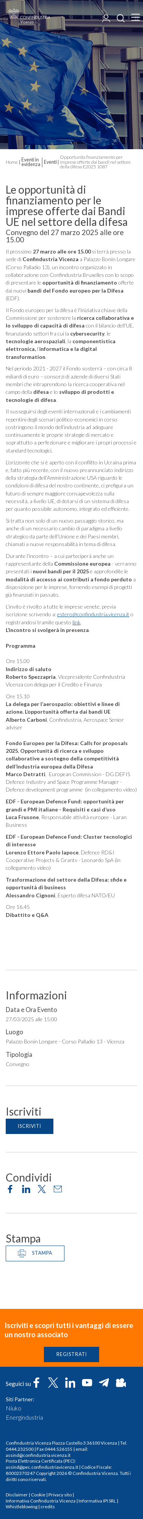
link (76, 623)
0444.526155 (58, 1449)
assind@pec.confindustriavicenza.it (42, 1467)
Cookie (38, 1495)
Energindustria (24, 1417)
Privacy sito (60, 1495)
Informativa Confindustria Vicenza (41, 1501)
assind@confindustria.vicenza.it (38, 1455)
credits (47, 1506)
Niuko (13, 1408)
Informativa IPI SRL (97, 1501)
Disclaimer (17, 1495)
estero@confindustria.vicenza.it (93, 615)
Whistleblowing (21, 1506)
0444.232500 (20, 1449)
